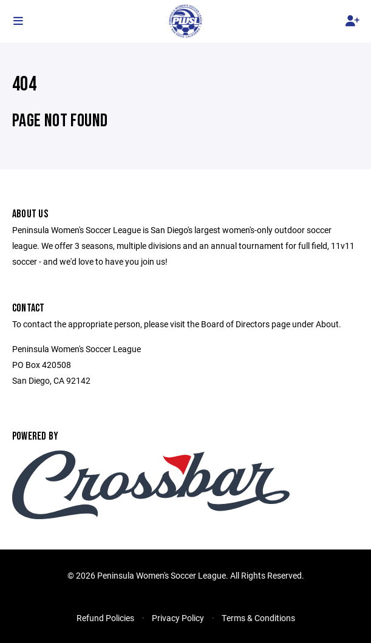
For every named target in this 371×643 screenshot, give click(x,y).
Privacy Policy (178, 618)
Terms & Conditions (258, 618)
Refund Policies (105, 618)
